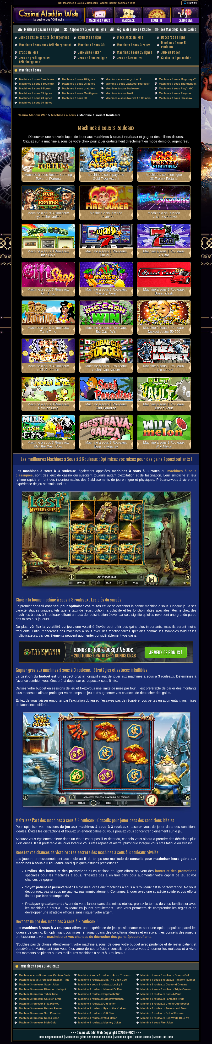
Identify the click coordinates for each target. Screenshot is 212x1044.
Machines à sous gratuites (78, 88)
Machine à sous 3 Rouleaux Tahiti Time (48, 329)
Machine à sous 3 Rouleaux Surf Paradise (106, 406)
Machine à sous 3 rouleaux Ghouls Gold (165, 975)
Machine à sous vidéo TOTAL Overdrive (164, 215)
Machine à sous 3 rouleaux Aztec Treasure (104, 975)
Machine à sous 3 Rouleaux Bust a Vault (164, 406)
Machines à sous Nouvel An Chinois (127, 98)
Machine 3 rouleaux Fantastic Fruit (162, 998)
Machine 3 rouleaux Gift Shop (96, 1013)
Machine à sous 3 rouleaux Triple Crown (166, 989)
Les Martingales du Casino (178, 29)
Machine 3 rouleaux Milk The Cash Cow (102, 979)
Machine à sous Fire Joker (157, 1022)
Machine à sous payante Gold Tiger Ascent (106, 176)
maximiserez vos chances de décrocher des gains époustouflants (99, 937)
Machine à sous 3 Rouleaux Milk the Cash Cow (48, 444)
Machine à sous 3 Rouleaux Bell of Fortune (48, 368)
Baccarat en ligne (173, 37)
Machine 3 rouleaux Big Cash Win (99, 994)
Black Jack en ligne (130, 37)
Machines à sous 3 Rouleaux (40, 966)
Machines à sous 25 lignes (134, 52)
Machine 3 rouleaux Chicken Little (40, 998)
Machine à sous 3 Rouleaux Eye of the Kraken (48, 215)
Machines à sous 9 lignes (35, 88)
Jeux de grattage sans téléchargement (34, 60)
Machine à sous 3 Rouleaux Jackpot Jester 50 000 (164, 329)
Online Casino (143, 1037)
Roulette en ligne (90, 37)
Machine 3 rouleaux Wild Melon (97, 1018)
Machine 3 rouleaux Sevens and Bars (164, 1008)
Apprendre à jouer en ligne (88, 29)
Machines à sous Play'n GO (176, 88)
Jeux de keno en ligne (92, 58)
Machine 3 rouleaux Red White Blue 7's (165, 1018)
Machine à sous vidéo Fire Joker (106, 215)
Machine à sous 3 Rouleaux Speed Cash (164, 291)
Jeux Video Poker (89, 52)
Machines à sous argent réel (123, 79)
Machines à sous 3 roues (133, 45)
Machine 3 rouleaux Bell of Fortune (162, 1013)
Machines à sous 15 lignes (35, 93)
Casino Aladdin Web (33, 115)
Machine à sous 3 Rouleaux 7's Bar (164, 253)
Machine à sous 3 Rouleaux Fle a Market (164, 368)
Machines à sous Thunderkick (177, 83)
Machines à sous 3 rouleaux (36, 79)
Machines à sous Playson (175, 93)
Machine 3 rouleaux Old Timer (97, 1003)
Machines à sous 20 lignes (35, 98)
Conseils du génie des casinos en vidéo (88, 1037)
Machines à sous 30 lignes (35, 102)
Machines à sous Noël (119, 93)
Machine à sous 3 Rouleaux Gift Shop (48, 291)
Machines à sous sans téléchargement (45, 45)
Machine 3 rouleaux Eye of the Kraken (102, 1008)
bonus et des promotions (175, 871)
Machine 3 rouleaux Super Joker (39, 984)
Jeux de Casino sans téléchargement (44, 37)
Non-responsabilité (51, 1037)
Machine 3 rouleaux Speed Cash (39, 1018)
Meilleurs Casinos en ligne (42, 29)
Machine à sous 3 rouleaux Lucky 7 (100, 984)
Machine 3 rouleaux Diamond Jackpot (42, 989)
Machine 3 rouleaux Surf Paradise (40, 1013)
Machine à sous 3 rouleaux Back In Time (44, 979)
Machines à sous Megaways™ (177, 79)
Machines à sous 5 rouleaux (36, 83)
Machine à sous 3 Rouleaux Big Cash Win (106, 329)
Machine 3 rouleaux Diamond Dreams (164, 984)
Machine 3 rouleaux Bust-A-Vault (161, 994)
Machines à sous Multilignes (80, 93)
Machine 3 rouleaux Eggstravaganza (101, 998)
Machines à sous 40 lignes (78, 79)
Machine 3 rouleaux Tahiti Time (38, 994)
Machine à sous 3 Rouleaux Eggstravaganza (106, 444)
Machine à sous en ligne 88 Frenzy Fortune (164, 176)
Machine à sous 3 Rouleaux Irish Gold (48, 253)
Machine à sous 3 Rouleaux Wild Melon (164, 444)
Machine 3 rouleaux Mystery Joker (99, 1022)
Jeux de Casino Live (129, 58)
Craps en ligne (28, 52)
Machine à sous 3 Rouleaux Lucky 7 (106, 253)
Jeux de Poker (170, 52)
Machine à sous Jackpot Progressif (127, 83)
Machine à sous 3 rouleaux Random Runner (168, 979)
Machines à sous (30, 70)
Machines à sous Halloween (122, 88)
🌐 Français (190, 2)
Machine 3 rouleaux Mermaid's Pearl (101, 989)
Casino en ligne (123, 1037)
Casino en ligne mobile (176, 58)
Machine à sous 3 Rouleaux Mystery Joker (106, 291)
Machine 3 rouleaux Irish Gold (37, 1022)
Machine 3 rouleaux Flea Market (39, 1003)
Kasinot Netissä (163, 1037)
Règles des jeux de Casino (133, 29)
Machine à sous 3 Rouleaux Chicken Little (48, 406)
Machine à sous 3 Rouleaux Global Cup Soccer (106, 368)
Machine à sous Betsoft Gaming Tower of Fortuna (48, 176)
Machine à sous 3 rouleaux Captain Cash (44, 975)
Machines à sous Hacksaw (175, 98)
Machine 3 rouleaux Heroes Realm (40, 1008)
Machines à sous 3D (91, 45)
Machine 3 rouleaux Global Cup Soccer (165, 1003)
